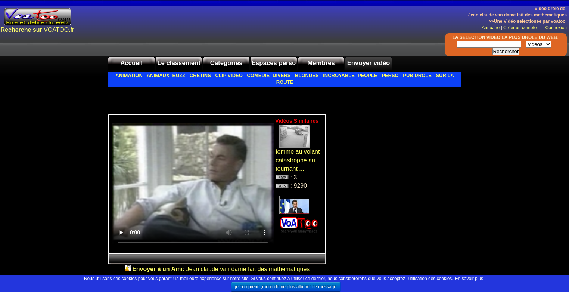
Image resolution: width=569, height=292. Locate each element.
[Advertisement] (195, 98)
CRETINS (200, 75)
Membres (321, 63)
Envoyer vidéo (368, 63)
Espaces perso (274, 63)
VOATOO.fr (37, 30)
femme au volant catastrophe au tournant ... (298, 160)
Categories (226, 63)
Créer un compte (520, 27)
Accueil (131, 63)
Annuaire (491, 27)
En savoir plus (469, 278)
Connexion (554, 27)
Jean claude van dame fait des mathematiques (221, 269)
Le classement (178, 63)
